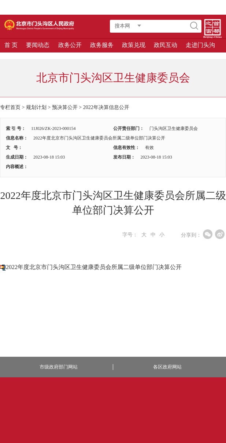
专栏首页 (10, 107)
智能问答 (162, 7)
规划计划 (36, 107)
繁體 (180, 7)
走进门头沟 (200, 45)
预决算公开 (65, 107)
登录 (144, 7)
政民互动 (165, 45)
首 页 (11, 45)
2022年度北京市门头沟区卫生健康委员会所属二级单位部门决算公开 (94, 267)
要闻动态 (37, 45)
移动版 (213, 7)
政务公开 (70, 45)
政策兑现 (133, 45)
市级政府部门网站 (59, 367)
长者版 (196, 7)
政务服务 (102, 45)
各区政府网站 (167, 367)
